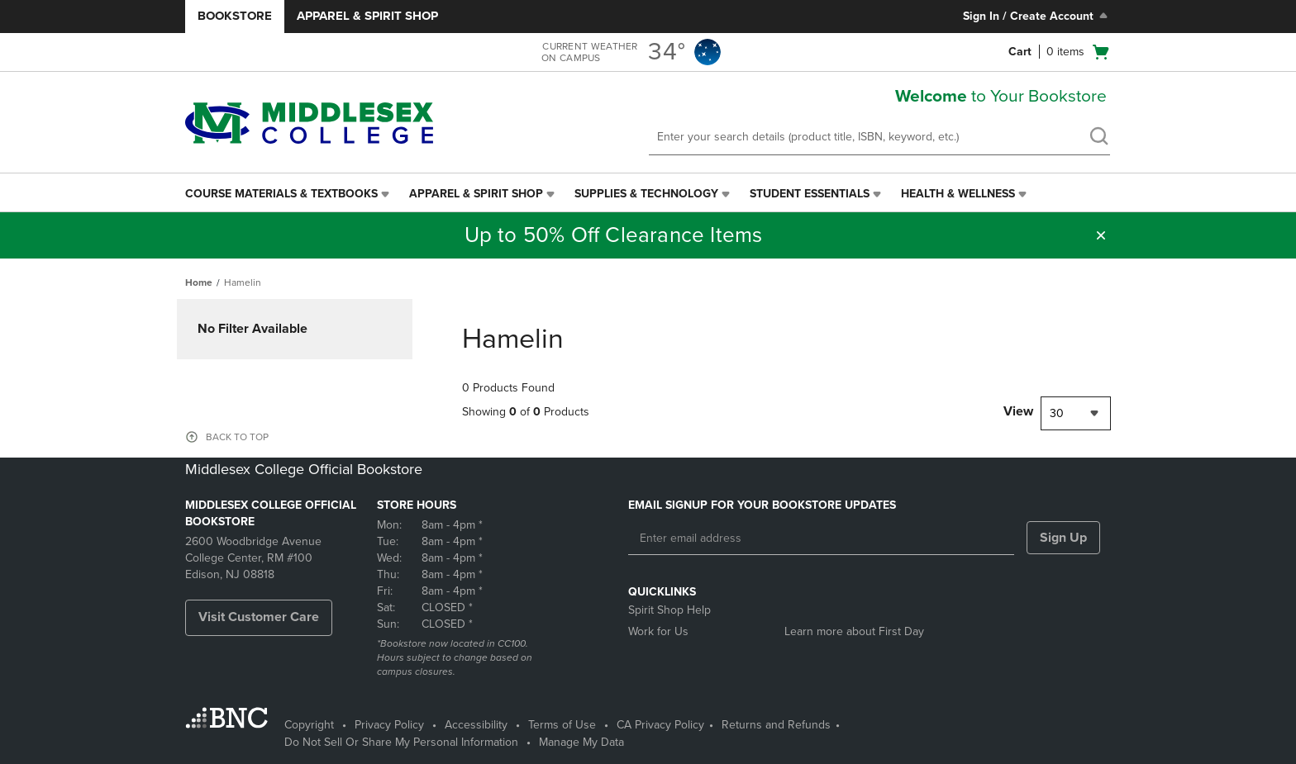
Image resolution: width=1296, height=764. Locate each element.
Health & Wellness (958, 194)
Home (198, 282)
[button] (1101, 235)
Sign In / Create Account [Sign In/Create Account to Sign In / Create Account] (1037, 15)
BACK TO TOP (237, 437)
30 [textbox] (1057, 413)
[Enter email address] (821, 538)
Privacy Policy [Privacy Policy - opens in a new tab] (389, 725)
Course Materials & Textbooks (281, 194)
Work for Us (658, 631)
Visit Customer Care (258, 617)
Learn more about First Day (854, 631)
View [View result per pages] (1018, 411)
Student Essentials (810, 194)
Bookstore (235, 15)
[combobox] (1076, 413)
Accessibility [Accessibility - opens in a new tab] (476, 725)
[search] (1098, 138)
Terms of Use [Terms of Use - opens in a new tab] (562, 725)
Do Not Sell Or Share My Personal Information (401, 742)
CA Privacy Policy (660, 725)
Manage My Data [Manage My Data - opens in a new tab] (581, 742)
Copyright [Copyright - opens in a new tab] (309, 725)
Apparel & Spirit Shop (367, 15)
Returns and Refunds (776, 725)
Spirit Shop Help (669, 610)
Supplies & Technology (646, 194)
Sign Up (1063, 537)
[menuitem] (289, 194)
